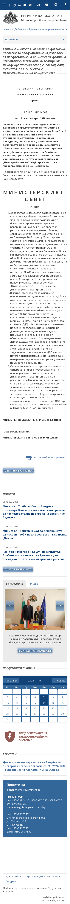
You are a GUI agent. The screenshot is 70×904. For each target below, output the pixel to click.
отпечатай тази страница (45, 457)
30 (62, 713)
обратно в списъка (18, 470)
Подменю (11, 39)
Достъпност (13, 876)
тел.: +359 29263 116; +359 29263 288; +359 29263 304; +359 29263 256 (34, 802)
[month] (40, 680)
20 (35, 708)
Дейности (20, 29)
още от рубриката (17, 569)
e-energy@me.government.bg (23, 789)
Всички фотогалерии (35, 650)
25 (17, 713)
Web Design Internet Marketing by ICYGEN (53, 899)
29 (53, 713)
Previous (10, 606)
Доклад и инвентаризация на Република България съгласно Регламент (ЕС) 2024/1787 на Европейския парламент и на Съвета (34, 765)
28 (44, 713)
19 (26, 708)
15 (53, 702)
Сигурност (12, 881)
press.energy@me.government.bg (26, 807)
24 (7, 713)
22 (53, 708)
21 (44, 708)
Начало (7, 29)
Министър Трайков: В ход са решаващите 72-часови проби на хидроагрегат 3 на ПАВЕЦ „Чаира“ (35, 534)
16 (62, 702)
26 (26, 713)
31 (7, 719)
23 (62, 708)
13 (35, 702)
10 (7, 702)
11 (17, 702)
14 (44, 702)
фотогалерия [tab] (14, 584)
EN (38, 4)
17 (7, 708)
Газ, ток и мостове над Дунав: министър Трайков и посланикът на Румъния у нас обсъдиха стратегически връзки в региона (34, 555)
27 (35, 713)
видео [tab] (34, 584)
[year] (31, 680)
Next (60, 606)
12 (26, 702)
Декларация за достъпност (44, 876)
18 (17, 708)
